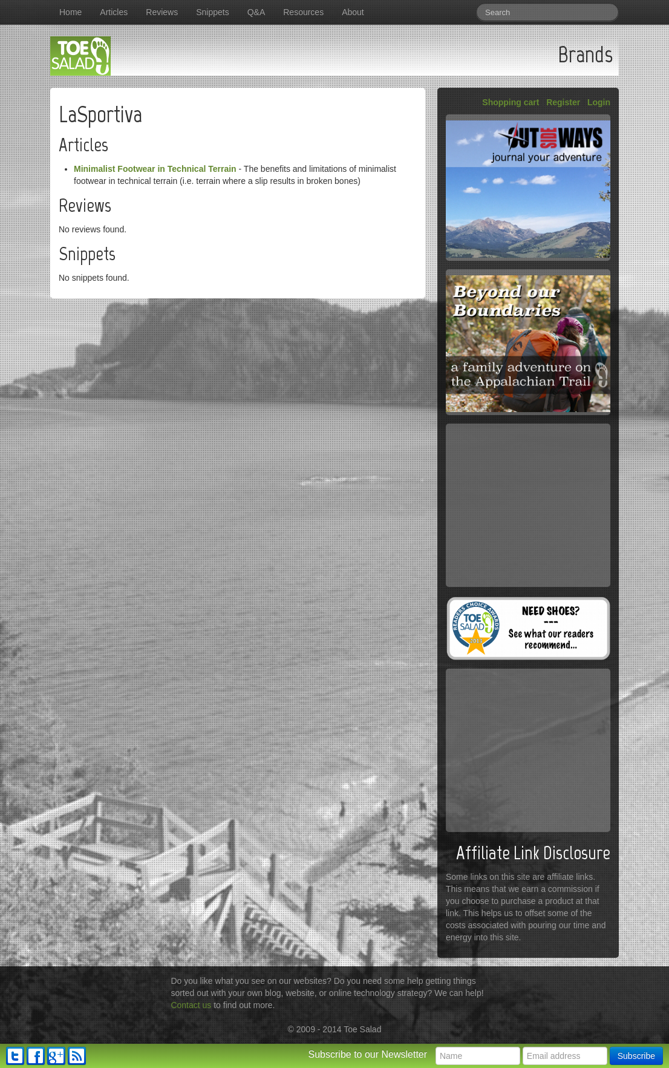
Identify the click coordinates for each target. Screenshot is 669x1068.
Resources (303, 12)
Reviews (162, 12)
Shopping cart (510, 102)
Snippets (212, 12)
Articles (114, 12)
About (353, 12)
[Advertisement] (528, 505)
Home (70, 12)
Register (563, 102)
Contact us (191, 1005)
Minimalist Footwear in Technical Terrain (155, 169)
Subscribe (636, 1056)
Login (598, 102)
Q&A (256, 12)
